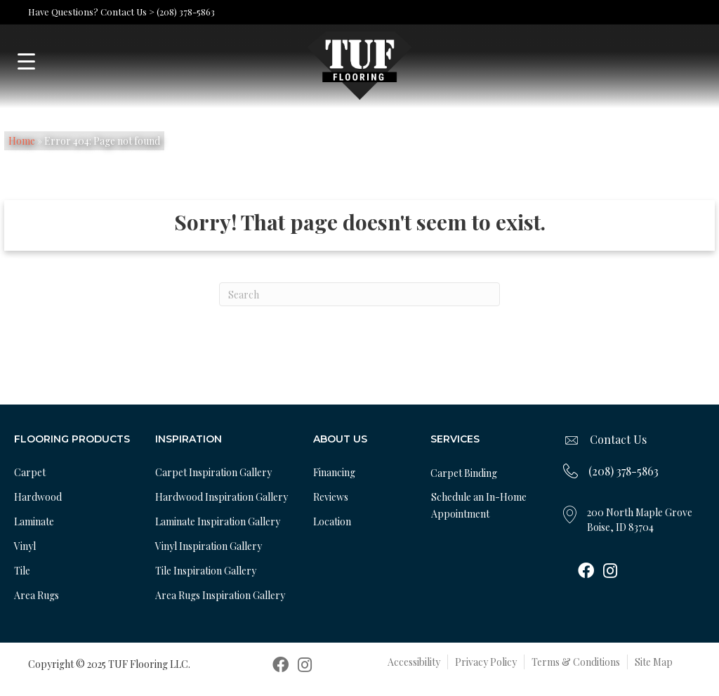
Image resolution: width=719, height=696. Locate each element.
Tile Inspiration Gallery (205, 570)
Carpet (30, 472)
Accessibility (414, 662)
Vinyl (25, 546)
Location (332, 521)
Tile (22, 570)
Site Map (654, 662)
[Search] (359, 294)
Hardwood (38, 497)
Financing (334, 472)
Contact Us (618, 439)
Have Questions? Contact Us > (91, 12)
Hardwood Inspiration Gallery (221, 497)
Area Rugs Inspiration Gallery (220, 595)
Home (21, 140)
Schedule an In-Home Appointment (479, 505)
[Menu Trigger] (26, 61)
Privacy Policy (486, 662)
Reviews (330, 497)
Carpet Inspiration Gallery (213, 472)
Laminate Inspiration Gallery (217, 521)
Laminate (34, 521)
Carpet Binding (463, 473)
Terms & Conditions (576, 662)
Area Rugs (36, 595)
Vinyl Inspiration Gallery (208, 546)
